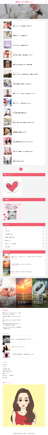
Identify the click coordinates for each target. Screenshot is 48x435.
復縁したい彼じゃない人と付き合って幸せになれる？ (12, 321)
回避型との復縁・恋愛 (24, 237)
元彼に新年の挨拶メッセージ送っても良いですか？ (12, 317)
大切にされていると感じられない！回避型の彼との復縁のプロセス (12, 328)
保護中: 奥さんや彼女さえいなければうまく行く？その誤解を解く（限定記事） (12, 324)
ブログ (24, 228)
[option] (24, 293)
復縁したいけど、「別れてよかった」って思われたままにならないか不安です (12, 313)
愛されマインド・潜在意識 (24, 244)
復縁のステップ (24, 240)
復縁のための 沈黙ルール (24, 2)
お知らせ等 (24, 231)
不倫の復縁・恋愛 (24, 234)
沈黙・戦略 (24, 247)
